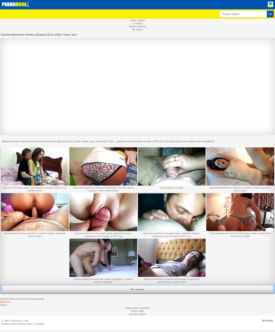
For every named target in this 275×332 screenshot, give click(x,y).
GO (270, 14)
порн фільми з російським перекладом (22, 298)
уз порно (138, 23)
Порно (3, 304)
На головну (137, 289)
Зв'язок (267, 320)
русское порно (137, 314)
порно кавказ (137, 20)
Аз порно (137, 29)
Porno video (137, 310)
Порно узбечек (137, 26)
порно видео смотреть (137, 307)
